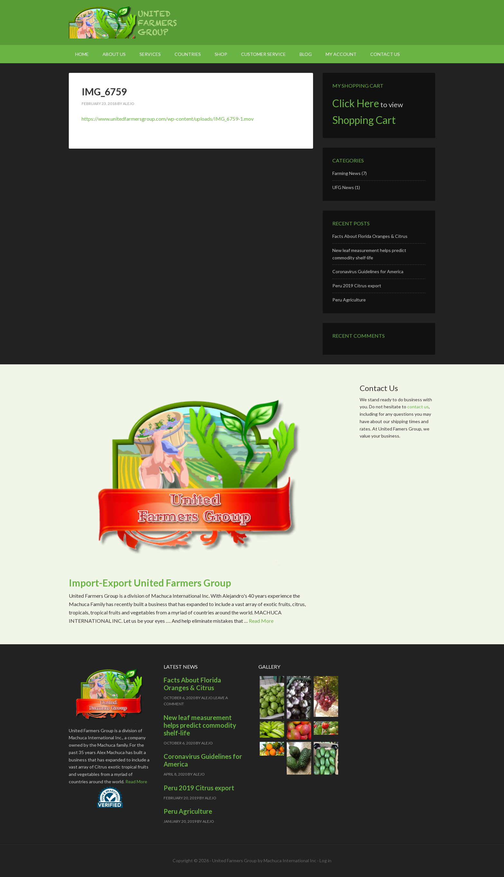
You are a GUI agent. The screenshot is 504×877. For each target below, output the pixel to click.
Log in (325, 860)
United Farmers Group (123, 22)
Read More (261, 621)
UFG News (343, 187)
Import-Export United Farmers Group (150, 582)
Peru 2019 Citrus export (356, 285)
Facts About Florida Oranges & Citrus (370, 236)
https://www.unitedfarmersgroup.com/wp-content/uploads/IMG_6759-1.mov (168, 119)
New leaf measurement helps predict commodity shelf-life (200, 725)
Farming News (346, 173)
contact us (418, 406)
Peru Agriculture (349, 299)
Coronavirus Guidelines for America (367, 271)
